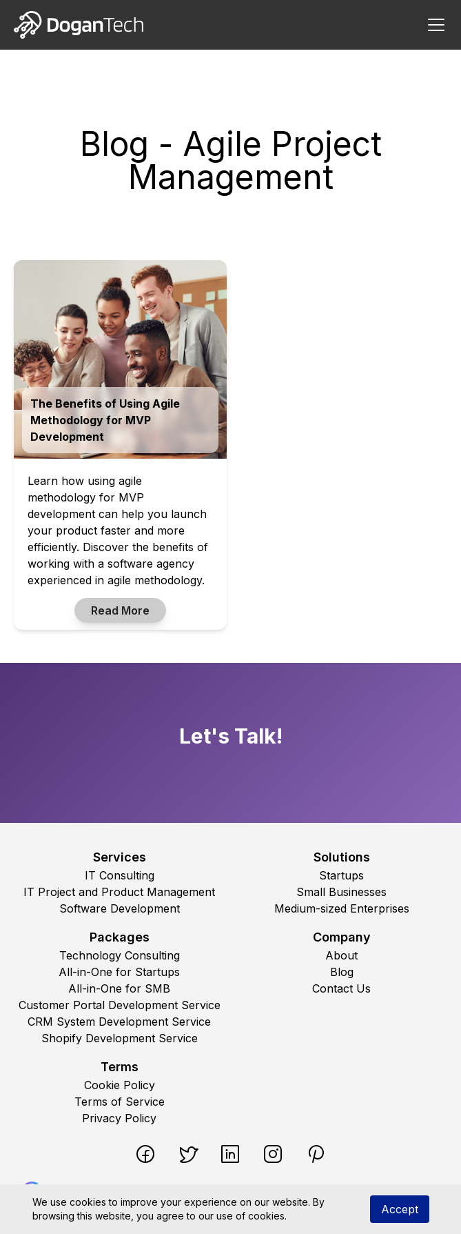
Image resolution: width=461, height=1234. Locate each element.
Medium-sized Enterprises (341, 908)
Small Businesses (341, 892)
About (341, 955)
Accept (399, 1209)
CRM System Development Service (119, 1021)
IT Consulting (119, 875)
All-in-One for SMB (119, 988)
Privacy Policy (119, 1118)
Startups (341, 875)
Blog (342, 972)
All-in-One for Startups (119, 972)
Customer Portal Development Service (120, 1005)
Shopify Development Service (119, 1038)
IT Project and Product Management (119, 892)
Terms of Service (119, 1101)
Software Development (119, 908)
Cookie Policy (119, 1085)
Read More (120, 610)
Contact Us (341, 988)
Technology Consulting (119, 955)
